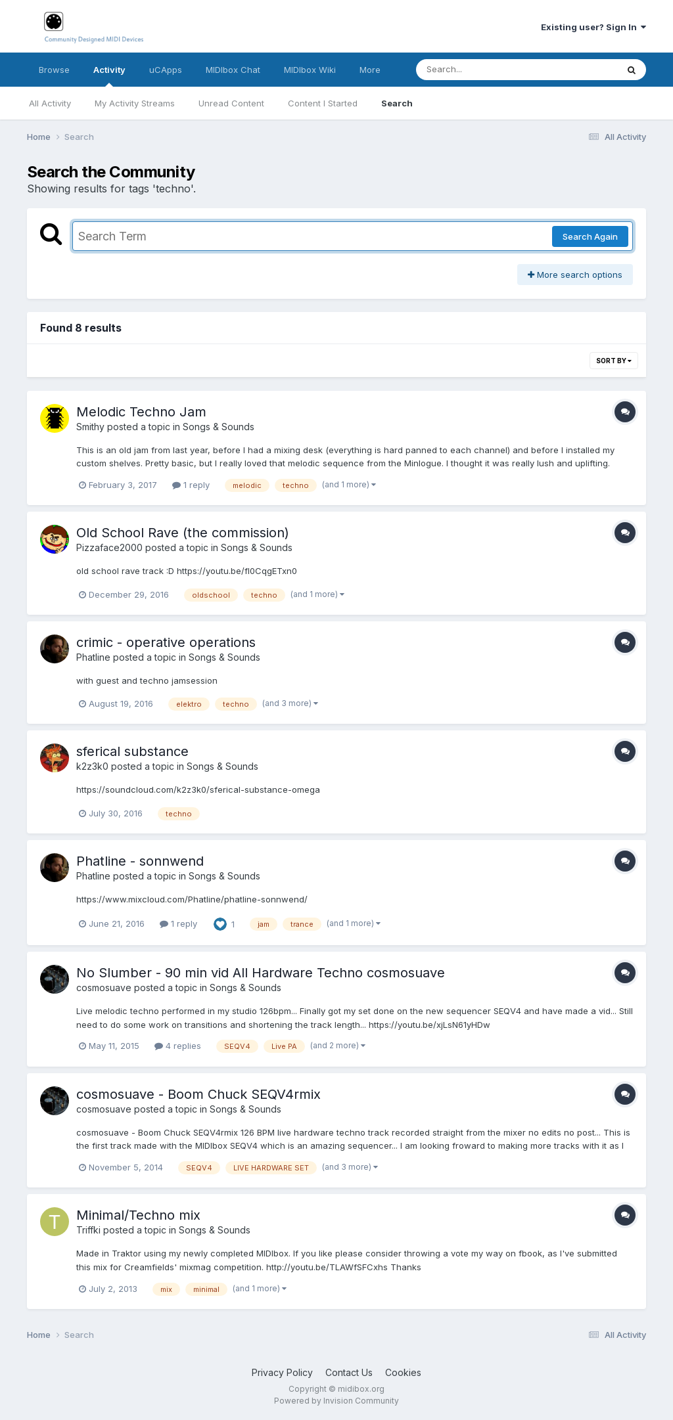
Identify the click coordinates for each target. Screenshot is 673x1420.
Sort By (614, 361)
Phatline (93, 657)
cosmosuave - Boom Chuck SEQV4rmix (198, 1094)
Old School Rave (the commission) (182, 533)
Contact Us (349, 1372)
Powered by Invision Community (336, 1401)
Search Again (590, 236)
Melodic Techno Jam (141, 412)
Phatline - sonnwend (140, 861)
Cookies (403, 1372)
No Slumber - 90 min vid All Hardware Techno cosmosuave (260, 973)
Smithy (90, 426)
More (370, 69)
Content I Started (323, 103)
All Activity (50, 103)
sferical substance (132, 751)
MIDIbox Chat (233, 69)
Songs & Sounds (218, 426)
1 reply (191, 484)
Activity (109, 75)
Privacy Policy (282, 1372)
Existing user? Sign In (593, 27)
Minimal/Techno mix (138, 1215)
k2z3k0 (92, 766)
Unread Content (231, 103)
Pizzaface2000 (109, 547)
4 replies (177, 1045)
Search (397, 103)
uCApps (165, 69)
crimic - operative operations (166, 642)
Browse (54, 69)
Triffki (88, 1229)
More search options (575, 274)
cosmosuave (103, 987)
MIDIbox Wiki (310, 69)
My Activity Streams (135, 103)
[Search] (480, 69)
